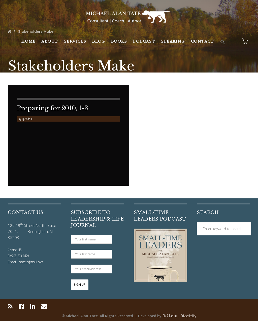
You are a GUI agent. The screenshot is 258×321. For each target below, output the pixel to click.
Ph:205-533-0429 (18, 255)
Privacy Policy (188, 315)
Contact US (15, 249)
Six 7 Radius (170, 315)
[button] (222, 42)
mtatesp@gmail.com (31, 261)
